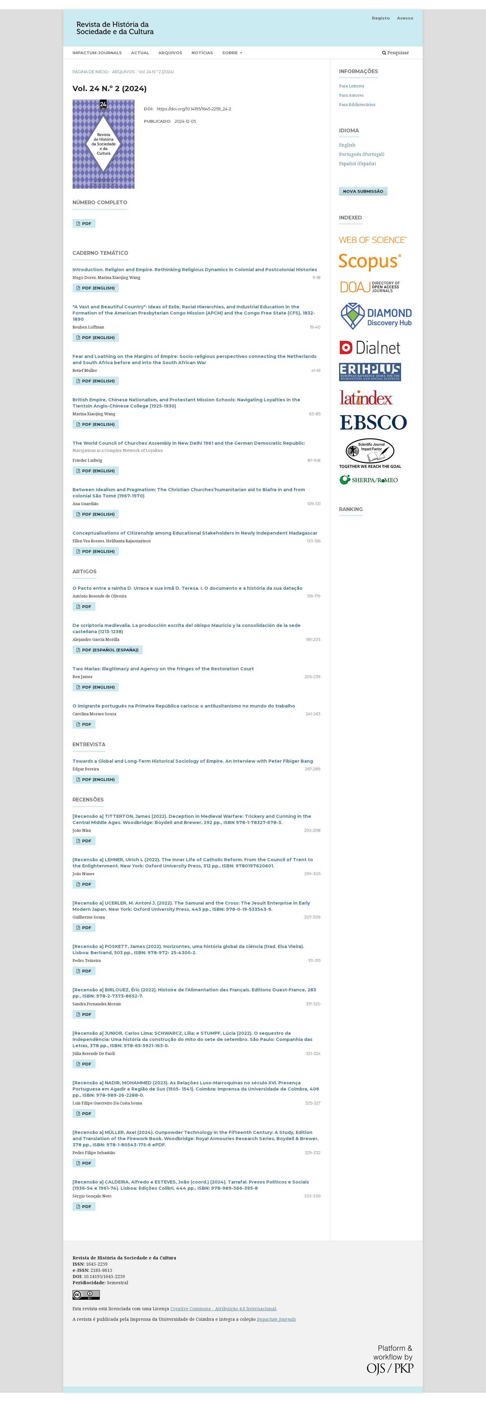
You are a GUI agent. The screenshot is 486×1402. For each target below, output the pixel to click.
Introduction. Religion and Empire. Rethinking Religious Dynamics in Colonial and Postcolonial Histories (195, 269)
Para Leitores (351, 86)
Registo (381, 17)
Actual (140, 52)
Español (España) (357, 163)
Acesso (405, 17)
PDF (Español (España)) (110, 649)
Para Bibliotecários (357, 104)
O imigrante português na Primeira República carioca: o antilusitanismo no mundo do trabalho (184, 706)
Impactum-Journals (97, 52)
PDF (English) (98, 287)
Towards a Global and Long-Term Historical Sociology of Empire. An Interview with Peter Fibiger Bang (193, 761)
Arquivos (170, 52)
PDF (86, 223)
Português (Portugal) (361, 154)
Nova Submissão (363, 191)
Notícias (202, 52)
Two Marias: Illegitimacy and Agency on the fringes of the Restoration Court (163, 669)
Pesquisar (395, 52)
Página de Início (90, 71)
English (347, 145)
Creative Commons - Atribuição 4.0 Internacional (223, 1309)
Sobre (230, 52)
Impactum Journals (276, 1319)
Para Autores (351, 95)
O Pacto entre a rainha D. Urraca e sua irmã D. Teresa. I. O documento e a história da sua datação (188, 588)
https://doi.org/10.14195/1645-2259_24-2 (194, 108)
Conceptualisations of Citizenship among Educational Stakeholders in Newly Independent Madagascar (195, 533)
